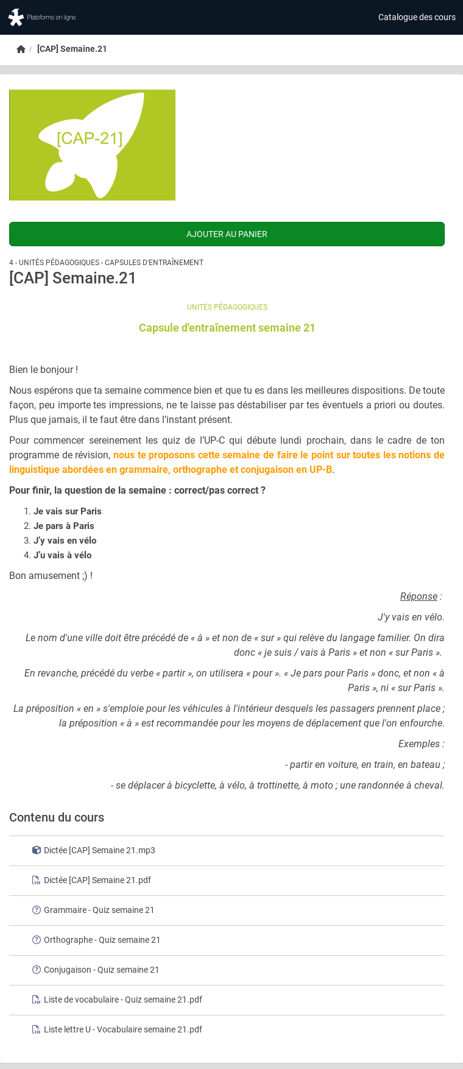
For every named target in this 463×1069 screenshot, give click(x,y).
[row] (227, 850)
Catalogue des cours (417, 17)
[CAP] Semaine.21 (72, 49)
